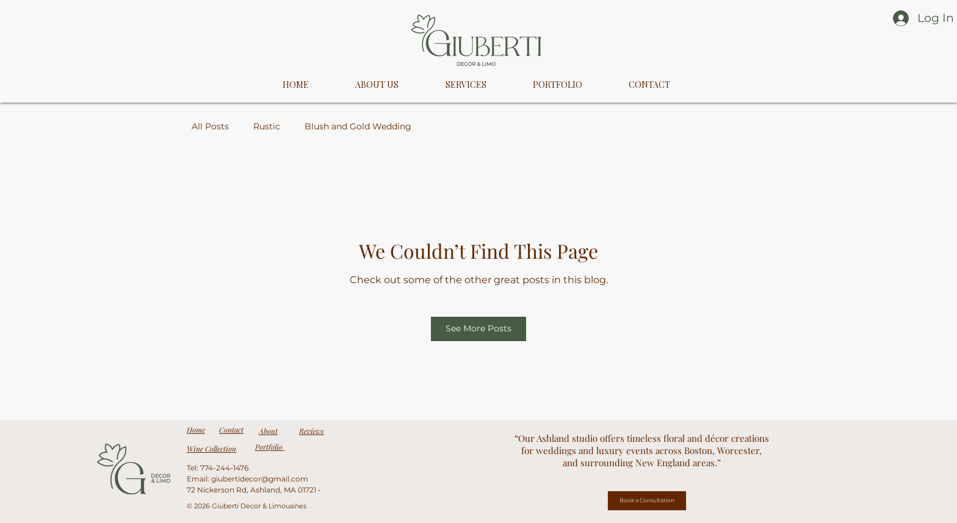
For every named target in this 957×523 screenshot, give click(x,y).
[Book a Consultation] (647, 501)
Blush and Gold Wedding (358, 126)
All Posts (210, 126)
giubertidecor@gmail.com (259, 478)
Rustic (266, 126)
